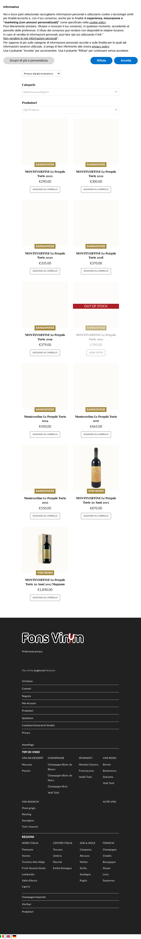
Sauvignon (28, 820)
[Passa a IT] (2, 936)
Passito (26, 770)
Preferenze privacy (32, 651)
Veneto (26, 855)
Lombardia (28, 874)
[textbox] (70, 92)
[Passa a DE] (14, 936)
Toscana (57, 849)
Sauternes (109, 880)
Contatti (26, 688)
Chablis (107, 855)
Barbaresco (109, 770)
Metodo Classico (88, 764)
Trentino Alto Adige (33, 861)
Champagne (56, 757)
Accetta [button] (126, 60)
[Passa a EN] (8, 936)
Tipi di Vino (31, 752)
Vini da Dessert (32, 757)
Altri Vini (109, 801)
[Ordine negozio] (41, 73)
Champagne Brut (57, 786)
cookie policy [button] (97, 22)
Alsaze (107, 868)
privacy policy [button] (100, 46)
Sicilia (83, 868)
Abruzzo (85, 855)
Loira (106, 874)
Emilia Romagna (62, 868)
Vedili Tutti (85, 776)
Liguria (26, 886)
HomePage (28, 744)
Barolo (107, 764)
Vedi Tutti (53, 792)
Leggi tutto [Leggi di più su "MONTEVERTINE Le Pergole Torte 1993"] (96, 352)
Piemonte (27, 849)
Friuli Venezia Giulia (34, 868)
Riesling (26, 814)
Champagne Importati (34, 896)
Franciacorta (86, 770)
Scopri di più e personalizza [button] (29, 60)
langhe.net (39, 670)
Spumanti (85, 757)
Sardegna (85, 874)
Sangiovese (45, 164)
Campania (85, 849)
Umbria (57, 855)
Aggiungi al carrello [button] (44, 189)
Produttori (28, 710)
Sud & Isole (87, 842)
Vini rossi (96, 491)
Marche (57, 861)
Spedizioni (27, 718)
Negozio (26, 696)
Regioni (28, 836)
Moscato (27, 764)
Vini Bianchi (30, 801)
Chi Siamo (27, 681)
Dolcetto (108, 776)
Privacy (26, 732)
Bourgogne (109, 861)
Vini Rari (26, 904)
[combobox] (70, 92)
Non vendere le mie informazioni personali (30, 38)
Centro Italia (62, 842)
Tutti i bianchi (30, 826)
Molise (84, 861)
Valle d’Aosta (29, 880)
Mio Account (29, 703)
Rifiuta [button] (101, 60)
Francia (108, 842)
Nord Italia (30, 842)
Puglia (83, 880)
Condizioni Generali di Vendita (38, 725)
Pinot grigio (29, 808)
